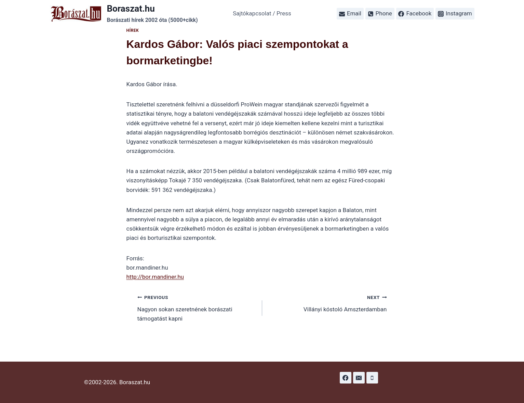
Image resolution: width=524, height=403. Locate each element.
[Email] (359, 378)
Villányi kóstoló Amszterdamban (327, 302)
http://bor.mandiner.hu (155, 276)
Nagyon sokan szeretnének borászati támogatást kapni (196, 307)
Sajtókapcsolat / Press (262, 13)
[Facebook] (345, 378)
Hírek (132, 30)
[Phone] (372, 378)
